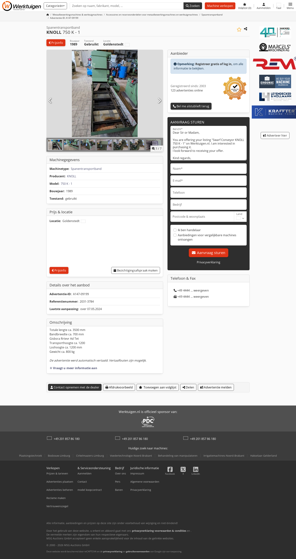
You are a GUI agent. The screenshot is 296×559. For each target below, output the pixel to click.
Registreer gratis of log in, (213, 64)
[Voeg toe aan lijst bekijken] (239, 29)
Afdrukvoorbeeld (119, 387)
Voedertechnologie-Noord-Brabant (131, 455)
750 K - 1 (66, 184)
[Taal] (278, 5)
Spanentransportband (86, 169)
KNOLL (71, 176)
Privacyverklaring (208, 262)
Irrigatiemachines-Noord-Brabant (224, 455)
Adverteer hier (275, 135)
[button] (290, 5)
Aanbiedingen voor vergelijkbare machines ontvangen (207, 237)
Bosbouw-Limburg (59, 455)
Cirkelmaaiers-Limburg (90, 455)
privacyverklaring (112, 551)
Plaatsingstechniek (30, 455)
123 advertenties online (187, 90)
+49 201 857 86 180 (67, 439)
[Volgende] (159, 100)
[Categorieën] (55, 5)
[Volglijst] (244, 5)
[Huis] (47, 14)
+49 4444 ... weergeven (191, 290)
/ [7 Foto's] (156, 149)
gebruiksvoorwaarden (138, 551)
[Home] (77, 14)
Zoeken (193, 6)
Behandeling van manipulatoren (178, 455)
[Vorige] (50, 100)
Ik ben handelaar (189, 230)
